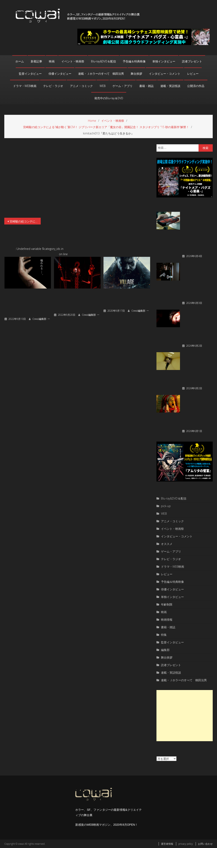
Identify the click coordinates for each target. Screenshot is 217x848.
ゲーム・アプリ (122, 86)
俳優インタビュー (59, 73)
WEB (103, 86)
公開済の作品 (195, 86)
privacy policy (185, 844)
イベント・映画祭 (72, 61)
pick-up (166, 506)
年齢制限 (166, 604)
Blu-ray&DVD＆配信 (103, 61)
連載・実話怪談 (170, 86)
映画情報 (166, 619)
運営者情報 (167, 844)
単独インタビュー (163, 61)
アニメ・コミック (81, 86)
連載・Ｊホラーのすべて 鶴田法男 (101, 73)
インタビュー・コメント (164, 73)
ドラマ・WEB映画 (24, 86)
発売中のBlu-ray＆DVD (108, 98)
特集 (164, 635)
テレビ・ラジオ (53, 86)
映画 (52, 61)
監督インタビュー (30, 73)
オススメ (166, 544)
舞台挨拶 (136, 73)
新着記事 (36, 61)
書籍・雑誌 (146, 86)
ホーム (19, 61)
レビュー (193, 73)
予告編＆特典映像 (134, 61)
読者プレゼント (192, 61)
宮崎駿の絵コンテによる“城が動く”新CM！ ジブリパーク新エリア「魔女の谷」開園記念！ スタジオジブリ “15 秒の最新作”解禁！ (25, 221)
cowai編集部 (39, 319)
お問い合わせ (205, 844)
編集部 (165, 650)
